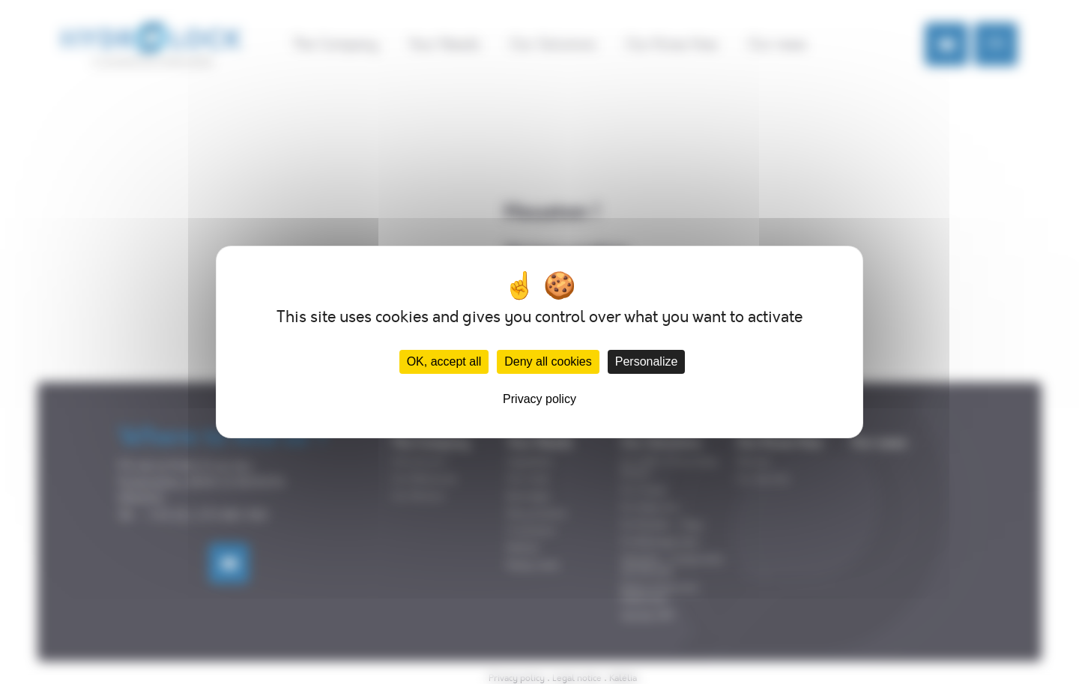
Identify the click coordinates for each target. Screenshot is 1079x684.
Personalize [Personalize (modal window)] (646, 361)
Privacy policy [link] (539, 399)
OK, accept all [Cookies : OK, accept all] (444, 361)
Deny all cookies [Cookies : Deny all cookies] (548, 361)
